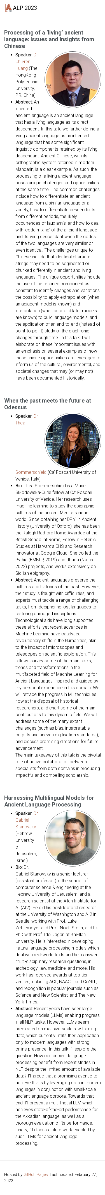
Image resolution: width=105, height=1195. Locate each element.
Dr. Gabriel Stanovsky (27, 820)
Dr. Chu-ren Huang (27, 61)
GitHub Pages (36, 1174)
